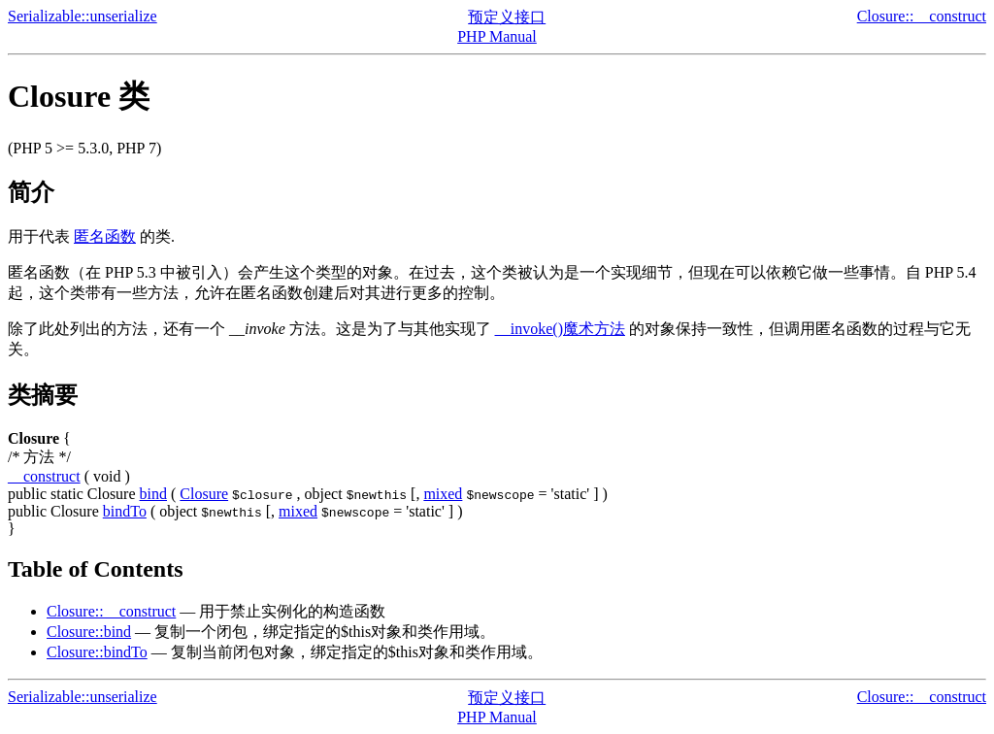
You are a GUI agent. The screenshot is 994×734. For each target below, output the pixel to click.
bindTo (125, 511)
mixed (442, 493)
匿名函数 (105, 236)
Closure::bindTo (97, 652)
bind (153, 493)
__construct (44, 476)
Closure (204, 493)
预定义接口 (507, 17)
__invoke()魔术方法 (560, 328)
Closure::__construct (921, 16)
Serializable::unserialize (82, 16)
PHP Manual (497, 36)
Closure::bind (89, 631)
